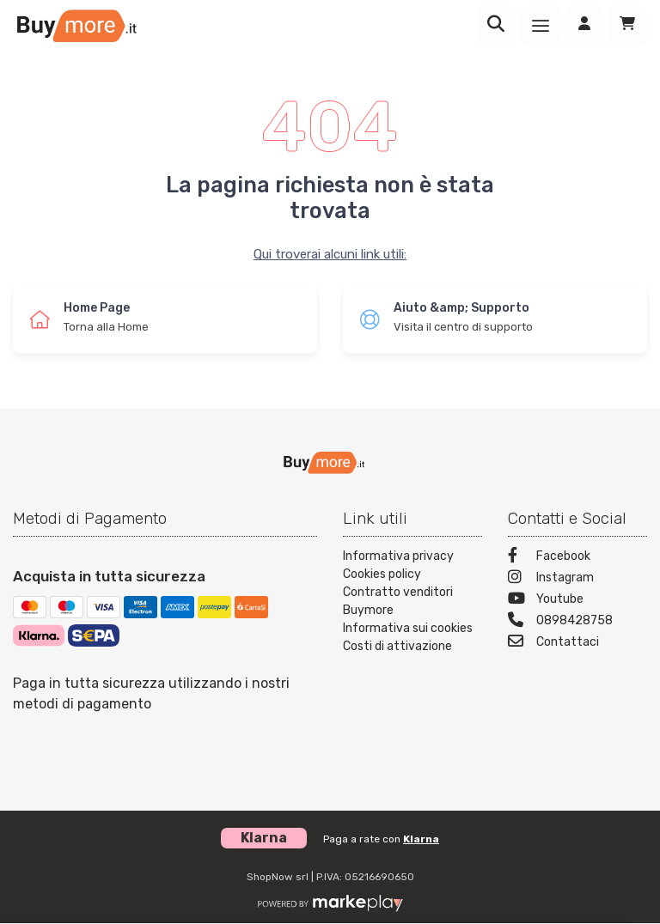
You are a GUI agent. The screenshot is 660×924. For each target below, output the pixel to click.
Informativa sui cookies (408, 628)
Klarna (421, 839)
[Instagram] (577, 579)
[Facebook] (577, 557)
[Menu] (540, 25)
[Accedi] (584, 26)
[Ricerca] (495, 25)
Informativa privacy (398, 556)
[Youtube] (577, 600)
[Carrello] (627, 26)
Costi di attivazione (397, 646)
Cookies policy (382, 574)
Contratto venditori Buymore (398, 601)
